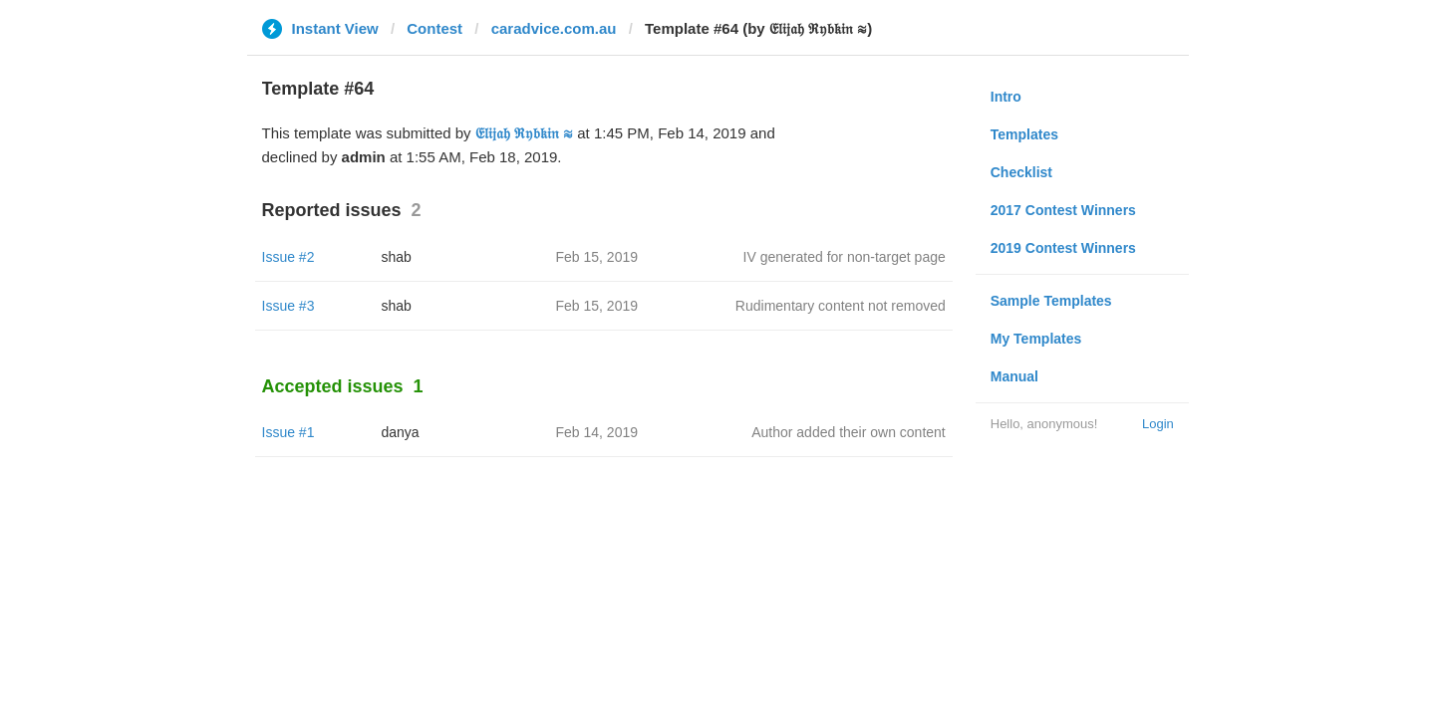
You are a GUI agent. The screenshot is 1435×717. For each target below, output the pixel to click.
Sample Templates (1051, 301)
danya (401, 432)
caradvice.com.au (554, 28)
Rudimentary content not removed (840, 306)
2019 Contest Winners (1063, 248)
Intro (1006, 97)
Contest (434, 28)
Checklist (1021, 172)
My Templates (1036, 339)
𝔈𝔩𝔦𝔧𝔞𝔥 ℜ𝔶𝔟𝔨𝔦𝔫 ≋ (524, 132)
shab (397, 257)
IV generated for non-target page (844, 257)
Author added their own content (848, 432)
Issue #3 (288, 306)
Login (1158, 423)
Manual (1014, 376)
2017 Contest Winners (1063, 210)
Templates (1024, 134)
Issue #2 (288, 257)
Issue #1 (288, 432)
